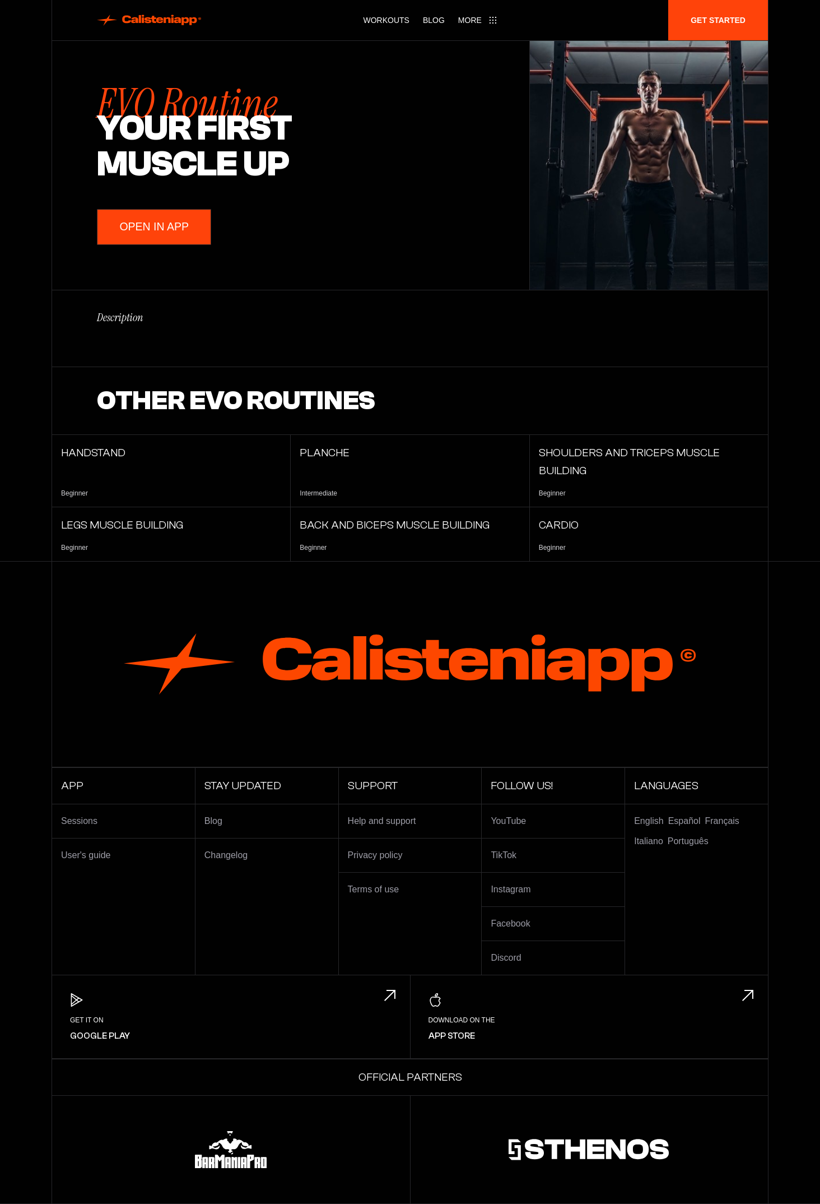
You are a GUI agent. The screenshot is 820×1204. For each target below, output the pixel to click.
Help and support (382, 821)
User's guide (85, 855)
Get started (718, 20)
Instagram (510, 889)
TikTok (503, 855)
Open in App (155, 227)
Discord (506, 957)
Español (684, 821)
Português (688, 841)
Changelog (226, 855)
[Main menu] (477, 20)
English (648, 821)
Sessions (79, 821)
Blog (434, 20)
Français (722, 821)
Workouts (386, 20)
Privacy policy (375, 855)
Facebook (510, 923)
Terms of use (373, 889)
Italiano (648, 841)
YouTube (508, 821)
